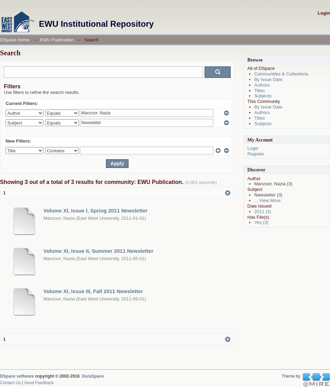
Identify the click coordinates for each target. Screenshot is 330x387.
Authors (262, 85)
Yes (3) (261, 222)
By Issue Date (268, 79)
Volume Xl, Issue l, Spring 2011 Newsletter (95, 210)
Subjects (263, 95)
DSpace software (17, 376)
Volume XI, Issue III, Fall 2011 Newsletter (93, 291)
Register (255, 153)
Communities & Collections (281, 73)
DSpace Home (15, 39)
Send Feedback (39, 382)
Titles (259, 90)
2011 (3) (262, 211)
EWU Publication (57, 39)
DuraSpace (93, 376)
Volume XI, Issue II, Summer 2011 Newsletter (98, 251)
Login (324, 13)
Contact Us (10, 382)
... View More (267, 200)
